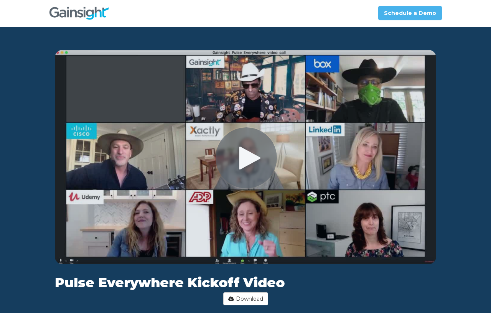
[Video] (245, 157)
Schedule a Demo (410, 13)
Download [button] (245, 298)
